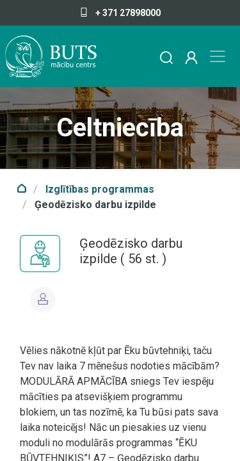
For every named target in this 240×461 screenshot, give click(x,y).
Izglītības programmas (99, 189)
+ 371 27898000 (120, 13)
